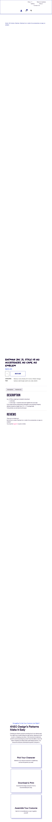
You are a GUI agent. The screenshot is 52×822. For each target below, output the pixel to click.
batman (16, 381)
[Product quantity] (7, 373)
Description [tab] (10, 389)
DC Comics (11, 23)
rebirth (35, 381)
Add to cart (18, 374)
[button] (31, 10)
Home (6, 23)
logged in (15, 424)
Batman (17, 23)
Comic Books (22, 378)
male (32, 381)
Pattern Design (37, 378)
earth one (27, 381)
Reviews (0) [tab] (18, 389)
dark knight (21, 381)
